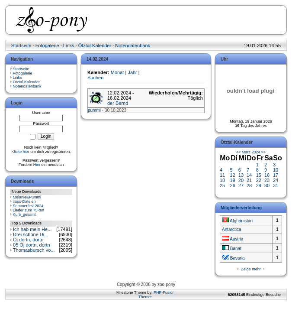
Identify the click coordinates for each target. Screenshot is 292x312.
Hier (37, 164)
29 (258, 185)
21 (249, 180)
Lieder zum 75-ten (29, 210)
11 (222, 175)
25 (222, 185)
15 (258, 175)
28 (249, 185)
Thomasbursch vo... (34, 250)
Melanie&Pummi (27, 197)
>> (263, 152)
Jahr (132, 72)
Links (68, 45)
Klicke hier (20, 152)
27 (241, 185)
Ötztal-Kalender (94, 45)
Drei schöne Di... (30, 234)
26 (232, 185)
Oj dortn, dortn (28, 239)
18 (222, 180)
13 (241, 175)
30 (267, 185)
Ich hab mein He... (32, 229)
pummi (94, 110)
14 (249, 175)
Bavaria (233, 258)
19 (232, 180)
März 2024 (251, 152)
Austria (232, 239)
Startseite (21, 45)
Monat (117, 72)
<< (238, 152)
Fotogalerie (47, 45)
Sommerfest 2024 (28, 206)
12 (232, 175)
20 (241, 180)
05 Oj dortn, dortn (31, 244)
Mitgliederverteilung (241, 207)
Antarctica (231, 229)
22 (258, 180)
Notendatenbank (132, 45)
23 (267, 180)
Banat (231, 248)
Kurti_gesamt (24, 214)
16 (267, 175)
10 (275, 169)
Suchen (95, 77)
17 (275, 175)
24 (275, 180)
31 (275, 185)
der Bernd (117, 103)
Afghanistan (237, 220)
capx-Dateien (24, 201)
